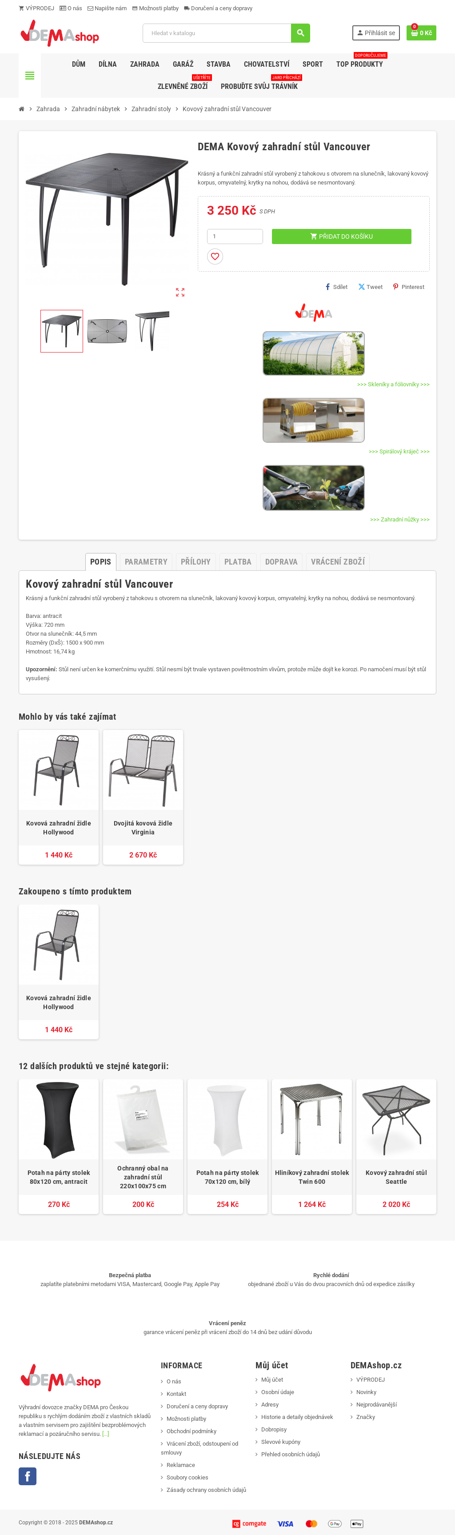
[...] (105, 1434)
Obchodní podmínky (191, 1431)
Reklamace (181, 1465)
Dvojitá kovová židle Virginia (143, 828)
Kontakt (176, 1394)
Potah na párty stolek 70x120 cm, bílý (227, 1177)
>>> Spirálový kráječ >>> (399, 451)
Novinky (366, 1392)
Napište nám (107, 8)
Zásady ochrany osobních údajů (206, 1490)
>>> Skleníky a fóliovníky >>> (393, 384)
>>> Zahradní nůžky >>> (400, 519)
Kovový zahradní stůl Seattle (396, 1177)
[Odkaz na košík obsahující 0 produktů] (421, 32)
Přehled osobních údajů (290, 1454)
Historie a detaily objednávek (297, 1417)
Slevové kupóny (280, 1442)
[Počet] (235, 236)
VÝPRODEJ (36, 8)
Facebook (27, 1476)
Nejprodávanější (376, 1404)
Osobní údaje (277, 1392)
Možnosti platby (155, 8)
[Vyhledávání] (226, 33)
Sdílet (336, 286)
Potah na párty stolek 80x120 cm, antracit (59, 1177)
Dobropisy (274, 1429)
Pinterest (408, 286)
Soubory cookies (187, 1477)
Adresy (270, 1404)
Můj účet (272, 1379)
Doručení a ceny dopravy (218, 8)
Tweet (370, 286)
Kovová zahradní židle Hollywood (58, 828)
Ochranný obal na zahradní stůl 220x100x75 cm (142, 1177)
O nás (71, 8)
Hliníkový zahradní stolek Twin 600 (312, 1177)
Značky (365, 1417)
